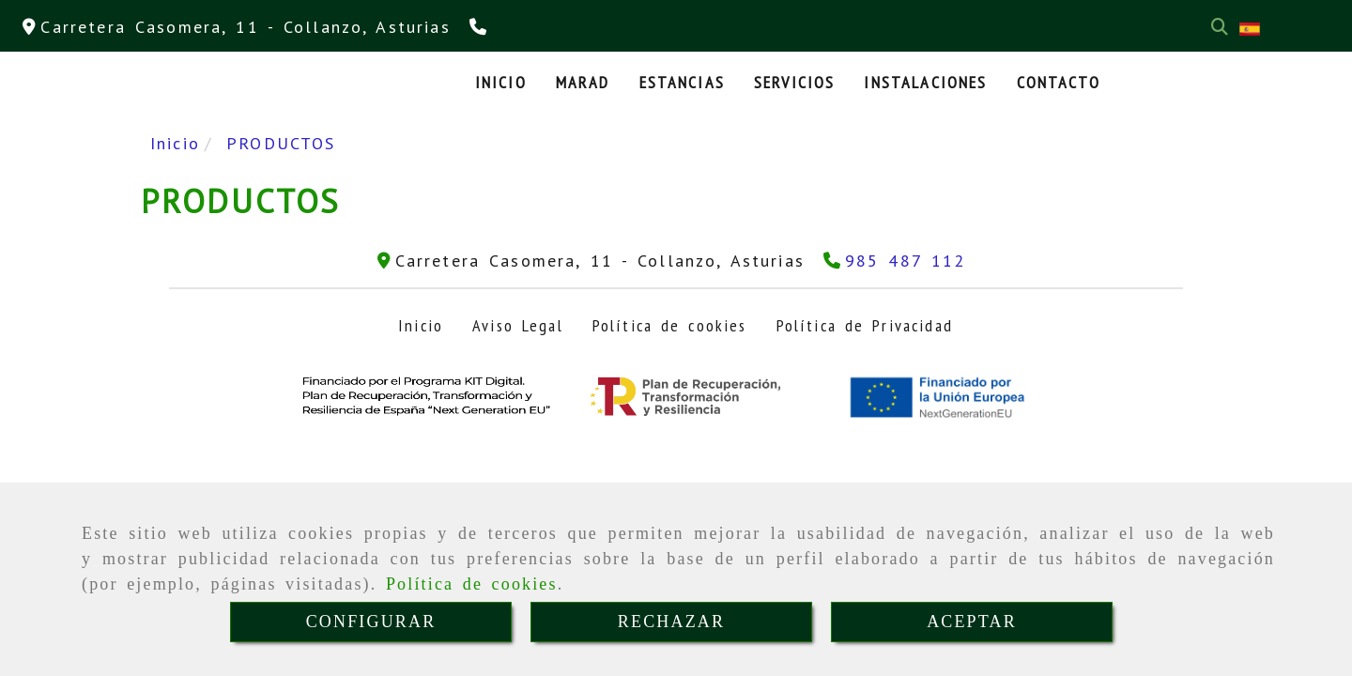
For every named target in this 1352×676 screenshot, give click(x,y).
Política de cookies (472, 584)
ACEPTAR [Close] (972, 621)
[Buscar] (1219, 26)
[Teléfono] (480, 27)
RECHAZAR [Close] (671, 621)
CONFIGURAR (371, 621)
